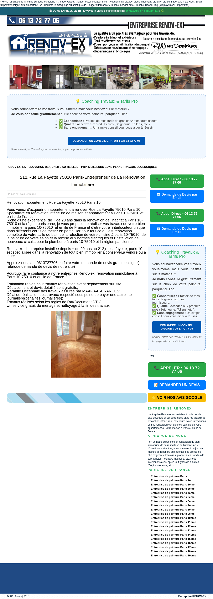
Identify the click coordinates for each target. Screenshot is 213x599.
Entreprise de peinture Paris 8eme (172, 509)
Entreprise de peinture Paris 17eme (173, 547)
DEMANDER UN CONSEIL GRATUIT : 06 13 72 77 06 (176, 327)
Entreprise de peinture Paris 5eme (172, 497)
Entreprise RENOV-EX (192, 596)
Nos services (67, 61)
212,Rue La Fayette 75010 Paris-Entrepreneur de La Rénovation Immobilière (82, 181)
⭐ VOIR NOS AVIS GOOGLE (176, 398)
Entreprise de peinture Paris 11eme (173, 522)
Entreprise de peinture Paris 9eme (172, 513)
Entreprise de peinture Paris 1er (171, 480)
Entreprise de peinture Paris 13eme (173, 530)
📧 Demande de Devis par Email (176, 196)
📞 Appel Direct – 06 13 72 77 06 (176, 180)
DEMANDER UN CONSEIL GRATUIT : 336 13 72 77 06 (106, 140)
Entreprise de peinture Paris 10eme (173, 517)
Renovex (40, 61)
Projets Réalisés (100, 61)
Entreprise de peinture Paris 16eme (173, 543)
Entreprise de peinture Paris (169, 476)
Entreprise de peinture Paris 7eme (172, 505)
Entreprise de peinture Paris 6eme (172, 501)
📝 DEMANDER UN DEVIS (177, 385)
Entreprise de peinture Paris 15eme (173, 538)
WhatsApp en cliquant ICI (142, 10)
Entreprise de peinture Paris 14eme (173, 534)
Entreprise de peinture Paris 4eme (172, 492)
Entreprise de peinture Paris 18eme (173, 551)
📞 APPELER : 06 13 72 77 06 (177, 370)
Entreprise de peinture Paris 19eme (173, 555)
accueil (18, 61)
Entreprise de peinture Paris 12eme (173, 526)
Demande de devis (137, 61)
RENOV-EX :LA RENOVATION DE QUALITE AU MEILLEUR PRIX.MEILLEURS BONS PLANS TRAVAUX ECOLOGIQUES (82, 166)
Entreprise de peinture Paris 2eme (172, 484)
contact (167, 61)
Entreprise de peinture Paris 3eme (172, 488)
